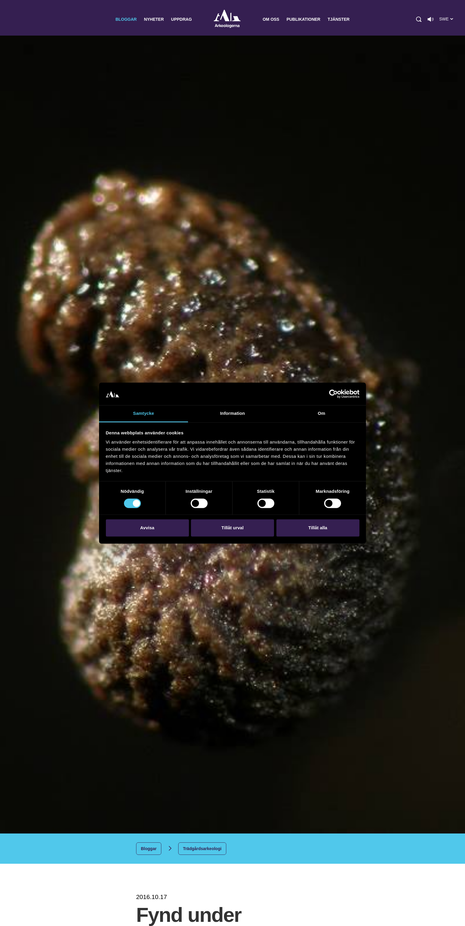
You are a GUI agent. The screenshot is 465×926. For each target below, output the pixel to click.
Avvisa (147, 527)
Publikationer (303, 19)
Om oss (271, 19)
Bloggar (126, 19)
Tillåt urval (233, 527)
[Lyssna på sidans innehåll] (431, 19)
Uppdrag (181, 19)
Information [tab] (232, 413)
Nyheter (154, 19)
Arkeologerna (227, 19)
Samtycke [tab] (143, 413)
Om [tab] (321, 413)
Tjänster (339, 19)
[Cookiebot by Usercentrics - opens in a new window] (333, 393)
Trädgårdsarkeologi (202, 848)
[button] (419, 19)
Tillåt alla (317, 527)
